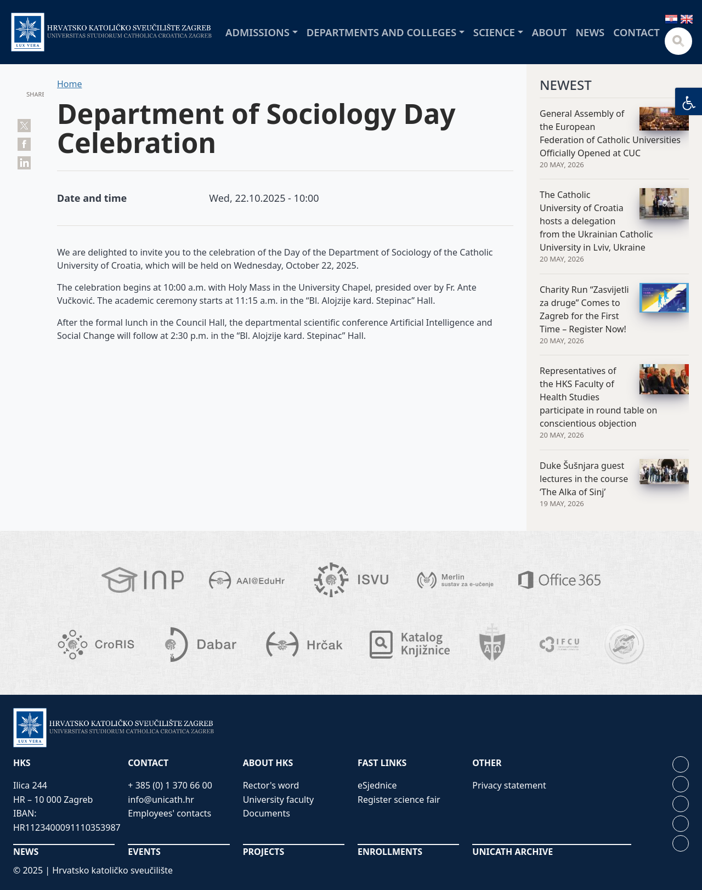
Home (69, 84)
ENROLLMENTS (390, 852)
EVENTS (144, 852)
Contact (636, 32)
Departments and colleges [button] (381, 32)
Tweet (24, 125)
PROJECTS (264, 852)
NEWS (25, 852)
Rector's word (271, 785)
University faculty (278, 799)
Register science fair (399, 799)
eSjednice (377, 785)
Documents (266, 813)
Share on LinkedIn (24, 162)
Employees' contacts (169, 813)
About (549, 32)
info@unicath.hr (161, 799)
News (589, 32)
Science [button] (494, 32)
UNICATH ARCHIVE (512, 852)
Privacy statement (509, 785)
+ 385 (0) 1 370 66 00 (170, 785)
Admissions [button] (257, 32)
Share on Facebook (24, 144)
